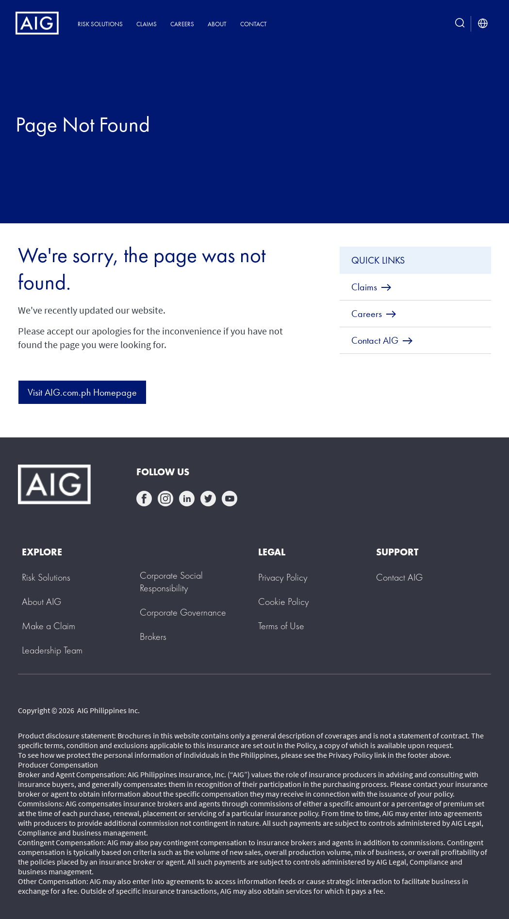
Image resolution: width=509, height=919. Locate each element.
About (217, 24)
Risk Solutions (100, 24)
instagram (165, 498)
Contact (253, 24)
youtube (229, 498)
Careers (182, 24)
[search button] (460, 24)
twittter (208, 498)
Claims (146, 24)
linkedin (187, 498)
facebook (144, 498)
